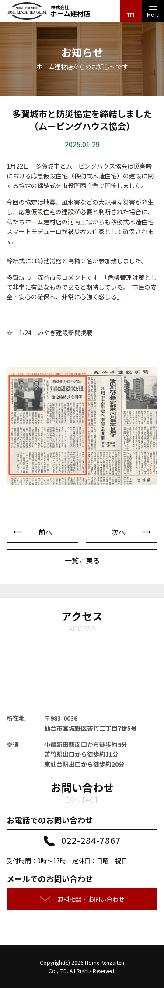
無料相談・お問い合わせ (91, 899)
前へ (45, 532)
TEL (131, 14)
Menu (153, 12)
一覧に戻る (82, 560)
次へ (119, 532)
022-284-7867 (91, 840)
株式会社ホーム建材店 (49, 11)
